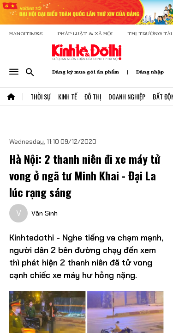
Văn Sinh (44, 213)
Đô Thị (92, 96)
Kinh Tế (67, 96)
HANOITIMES (26, 34)
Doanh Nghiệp (126, 96)
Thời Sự (40, 96)
